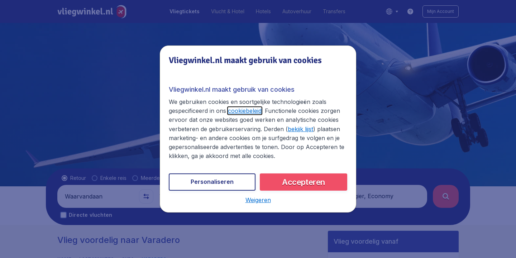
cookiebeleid (245, 110)
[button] (258, 200)
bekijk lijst (300, 129)
